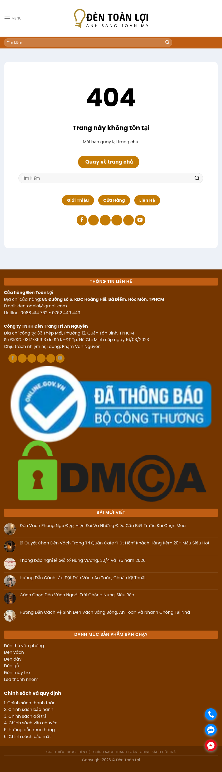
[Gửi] (167, 42)
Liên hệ (84, 752)
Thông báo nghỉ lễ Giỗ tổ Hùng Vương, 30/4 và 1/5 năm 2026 (83, 560)
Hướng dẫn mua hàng (32, 730)
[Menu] (13, 18)
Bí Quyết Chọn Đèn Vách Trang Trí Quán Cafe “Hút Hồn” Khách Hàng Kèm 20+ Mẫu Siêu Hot (114, 542)
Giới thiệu (55, 752)
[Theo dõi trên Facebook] (82, 220)
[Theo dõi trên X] (105, 220)
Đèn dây (13, 659)
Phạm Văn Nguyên (81, 346)
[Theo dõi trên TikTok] (93, 220)
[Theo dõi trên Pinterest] (116, 220)
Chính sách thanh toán (31, 703)
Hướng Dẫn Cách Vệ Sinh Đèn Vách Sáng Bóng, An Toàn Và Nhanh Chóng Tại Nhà (105, 612)
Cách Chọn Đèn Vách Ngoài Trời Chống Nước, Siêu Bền (77, 594)
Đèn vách (14, 652)
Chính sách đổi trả (27, 716)
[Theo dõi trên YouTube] (140, 220)
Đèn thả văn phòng (24, 646)
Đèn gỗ (11, 666)
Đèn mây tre (17, 673)
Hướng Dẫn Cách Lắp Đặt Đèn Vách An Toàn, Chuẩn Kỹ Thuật (83, 577)
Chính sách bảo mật (30, 737)
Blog (71, 752)
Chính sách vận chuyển (33, 723)
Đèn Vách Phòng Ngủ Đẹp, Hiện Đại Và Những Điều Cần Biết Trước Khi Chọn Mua (103, 525)
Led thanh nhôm (21, 679)
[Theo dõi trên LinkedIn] (128, 220)
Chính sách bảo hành (30, 709)
